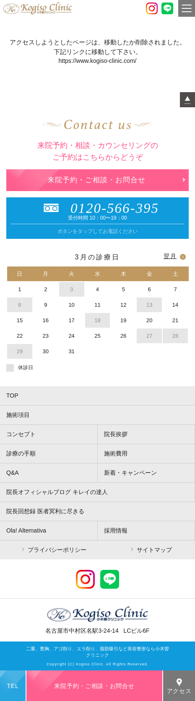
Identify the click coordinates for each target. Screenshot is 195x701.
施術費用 (115, 453)
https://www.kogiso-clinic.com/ (98, 60)
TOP (12, 395)
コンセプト (21, 434)
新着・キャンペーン (130, 472)
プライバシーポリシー (57, 549)
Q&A (12, 472)
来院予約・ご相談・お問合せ (96, 180)
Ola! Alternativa (26, 530)
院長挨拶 (115, 434)
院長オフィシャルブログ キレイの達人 (57, 492)
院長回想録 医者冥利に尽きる (45, 511)
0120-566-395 (97, 208)
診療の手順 (21, 453)
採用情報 (115, 530)
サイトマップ (154, 549)
